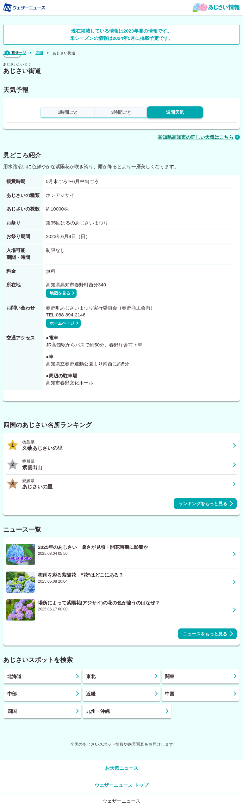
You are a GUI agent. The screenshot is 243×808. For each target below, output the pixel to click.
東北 (91, 676)
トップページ (14, 53)
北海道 (14, 676)
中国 (169, 693)
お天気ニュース (121, 768)
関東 (169, 676)
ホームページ (62, 323)
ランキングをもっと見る (202, 503)
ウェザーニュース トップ (121, 785)
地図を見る (60, 293)
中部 (12, 693)
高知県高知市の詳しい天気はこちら (196, 137)
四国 (39, 53)
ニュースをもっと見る (205, 633)
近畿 (91, 693)
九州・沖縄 (98, 711)
